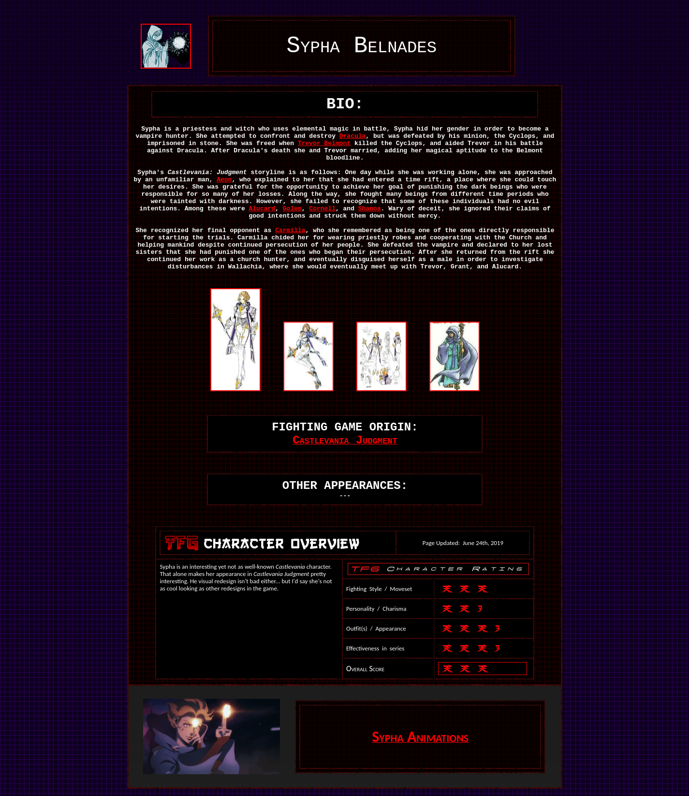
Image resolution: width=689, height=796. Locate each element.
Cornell (322, 208)
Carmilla (290, 230)
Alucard (262, 208)
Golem (292, 208)
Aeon (224, 179)
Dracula (352, 136)
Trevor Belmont (324, 143)
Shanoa (369, 208)
